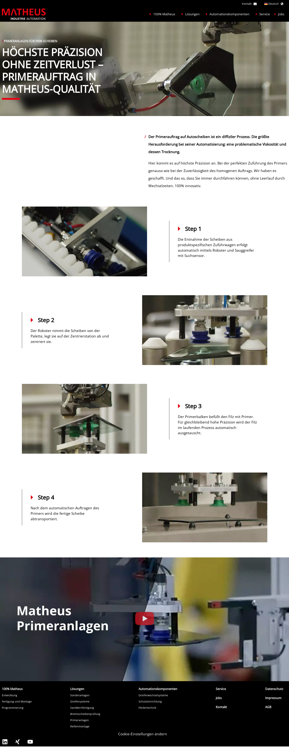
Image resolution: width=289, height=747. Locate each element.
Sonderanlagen (79, 695)
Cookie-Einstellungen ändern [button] (142, 733)
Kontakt (249, 3)
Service (262, 14)
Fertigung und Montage (17, 701)
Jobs (278, 14)
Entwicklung (9, 695)
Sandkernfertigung (82, 707)
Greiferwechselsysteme (153, 695)
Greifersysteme (79, 701)
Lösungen (190, 14)
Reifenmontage (79, 726)
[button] (144, 619)
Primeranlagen (79, 720)
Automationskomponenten (228, 14)
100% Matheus (163, 14)
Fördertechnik (147, 707)
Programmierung (12, 707)
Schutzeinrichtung (150, 701)
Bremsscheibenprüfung (85, 714)
